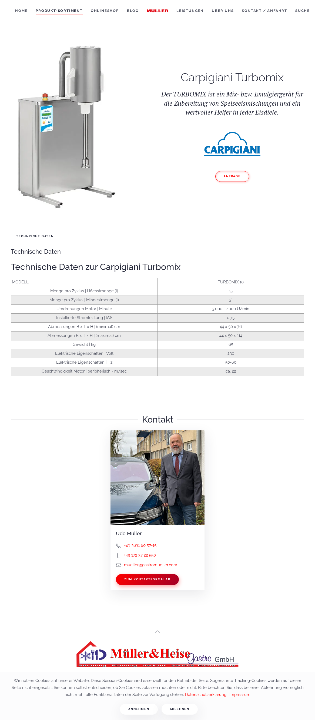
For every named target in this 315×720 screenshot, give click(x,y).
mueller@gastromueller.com (150, 564)
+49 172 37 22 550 (140, 555)
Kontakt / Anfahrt (264, 11)
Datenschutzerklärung (205, 694)
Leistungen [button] (190, 11)
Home (21, 11)
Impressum (239, 694)
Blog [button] (133, 11)
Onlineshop (105, 11)
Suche (302, 11)
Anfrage (232, 176)
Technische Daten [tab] (35, 236)
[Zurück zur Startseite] (157, 11)
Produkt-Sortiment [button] (59, 11)
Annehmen (138, 709)
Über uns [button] (223, 11)
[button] (157, 631)
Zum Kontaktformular (147, 579)
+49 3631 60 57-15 (140, 545)
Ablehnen (179, 709)
